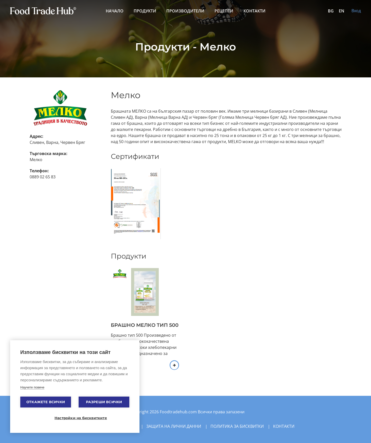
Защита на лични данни (173, 426)
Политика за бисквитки (237, 426)
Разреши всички (104, 402)
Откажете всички (45, 402)
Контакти (254, 11)
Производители (185, 11)
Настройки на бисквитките (77, 418)
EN (341, 11)
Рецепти (224, 11)
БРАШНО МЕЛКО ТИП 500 (145, 325)
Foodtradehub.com (179, 412)
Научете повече (32, 387)
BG (331, 11)
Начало (114, 11)
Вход (356, 10)
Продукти (145, 11)
